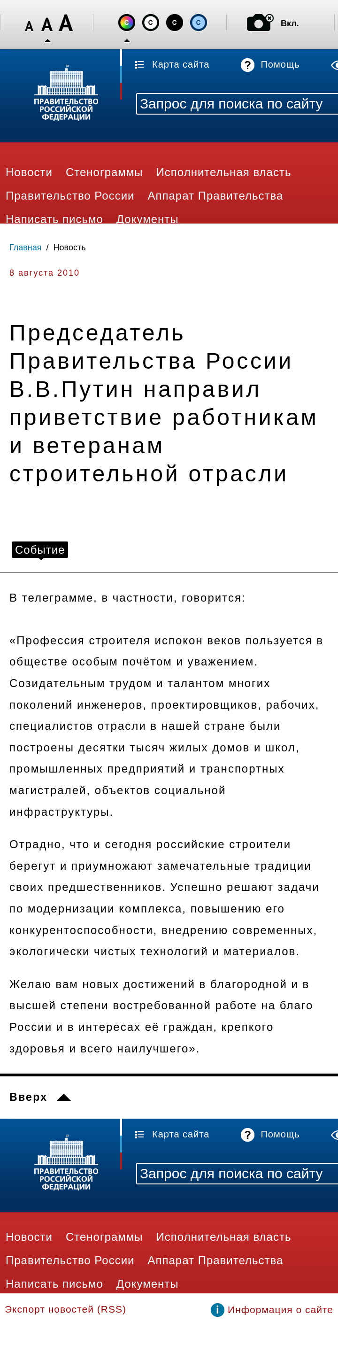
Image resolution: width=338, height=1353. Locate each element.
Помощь (280, 64)
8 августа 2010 (44, 273)
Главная (25, 247)
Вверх (28, 1097)
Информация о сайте (280, 1309)
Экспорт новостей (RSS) (65, 1309)
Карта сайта (180, 64)
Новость (70, 247)
